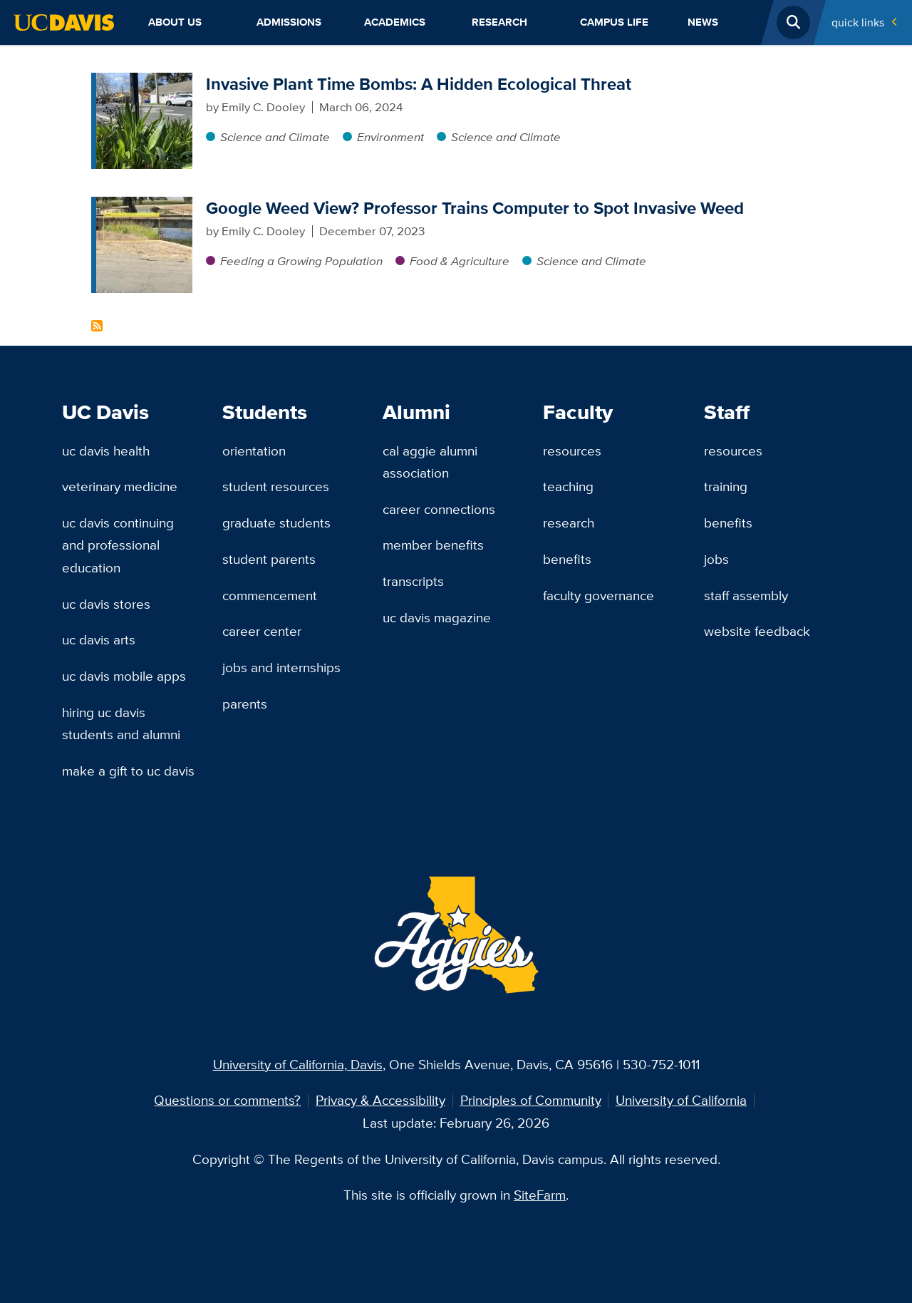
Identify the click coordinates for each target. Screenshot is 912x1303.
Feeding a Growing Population (301, 260)
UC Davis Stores (106, 604)
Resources (572, 450)
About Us (175, 22)
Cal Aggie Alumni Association (430, 462)
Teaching (568, 486)
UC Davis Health (106, 450)
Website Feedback (757, 631)
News (703, 22)
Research (499, 22)
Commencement (269, 595)
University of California (681, 1100)
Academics (394, 22)
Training (725, 486)
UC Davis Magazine (437, 617)
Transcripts (413, 581)
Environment (390, 136)
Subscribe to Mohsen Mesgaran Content (97, 325)
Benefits (567, 559)
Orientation (254, 450)
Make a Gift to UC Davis (128, 771)
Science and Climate (275, 136)
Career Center (261, 631)
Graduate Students (276, 522)
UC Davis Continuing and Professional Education (118, 545)
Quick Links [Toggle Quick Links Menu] (857, 22)
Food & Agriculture (459, 260)
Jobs (716, 559)
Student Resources (275, 486)
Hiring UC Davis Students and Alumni (121, 723)
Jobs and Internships (281, 667)
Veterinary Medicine (119, 486)
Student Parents (269, 559)
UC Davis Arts (98, 639)
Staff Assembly (746, 595)
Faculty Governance (598, 595)
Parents (244, 704)
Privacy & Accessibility (380, 1100)
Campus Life (614, 22)
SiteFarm (540, 1195)
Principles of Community (530, 1100)
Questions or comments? (227, 1100)
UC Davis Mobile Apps (124, 676)
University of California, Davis (298, 1064)
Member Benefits (433, 545)
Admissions (288, 22)
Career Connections (439, 509)
